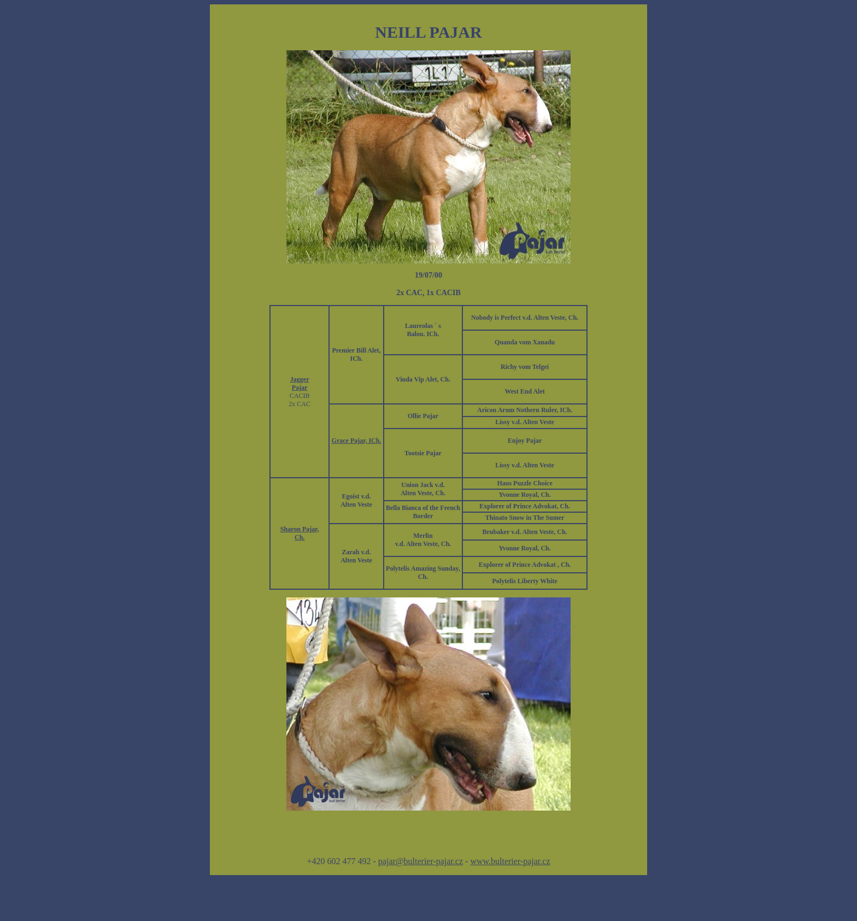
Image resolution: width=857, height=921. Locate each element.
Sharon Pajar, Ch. (299, 533)
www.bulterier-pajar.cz (510, 861)
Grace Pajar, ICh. (356, 440)
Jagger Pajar (299, 383)
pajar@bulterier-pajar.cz (420, 861)
